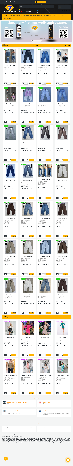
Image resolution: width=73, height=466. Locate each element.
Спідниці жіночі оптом (10, 337)
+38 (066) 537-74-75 (28, 11)
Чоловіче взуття (33, 15)
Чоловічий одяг (6, 15)
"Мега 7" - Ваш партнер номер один (49, 410)
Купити (14, 83)
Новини (36, 398)
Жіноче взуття (39, 15)
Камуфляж (61, 15)
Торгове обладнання (7, 18)
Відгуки (36, 424)
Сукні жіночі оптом (28, 337)
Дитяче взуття (46, 15)
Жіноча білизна (19, 15)
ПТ (66, 10)
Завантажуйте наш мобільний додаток (14, 410)
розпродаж (6, 317)
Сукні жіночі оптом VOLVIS (27, 375)
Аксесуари (56, 15)
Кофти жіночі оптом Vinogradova (10, 375)
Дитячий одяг (26, 15)
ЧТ (64, 10)
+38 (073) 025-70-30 (28, 9)
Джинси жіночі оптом (10, 65)
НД (69, 10)
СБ (68, 10)
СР (62, 10)
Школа (51, 15)
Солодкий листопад (46, 402)
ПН (59, 10)
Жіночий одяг (12, 15)
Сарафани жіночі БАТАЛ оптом (62, 375)
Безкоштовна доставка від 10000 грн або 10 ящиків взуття (17, 402)
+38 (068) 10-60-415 (46, 9)
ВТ (61, 10)
